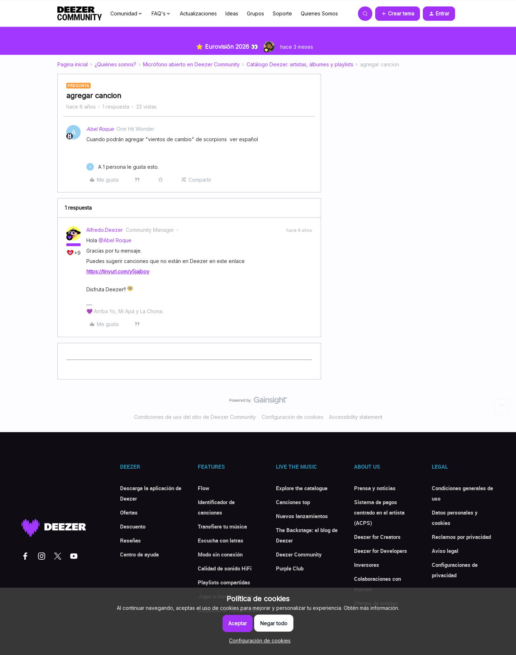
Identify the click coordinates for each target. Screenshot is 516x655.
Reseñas (130, 540)
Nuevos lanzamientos (302, 516)
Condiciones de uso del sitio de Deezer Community (195, 417)
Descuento (132, 526)
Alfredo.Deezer (104, 230)
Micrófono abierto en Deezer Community (191, 64)
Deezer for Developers (380, 550)
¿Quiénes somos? (115, 64)
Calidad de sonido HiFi (225, 568)
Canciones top (293, 502)
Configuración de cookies (292, 417)
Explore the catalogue (302, 488)
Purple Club (290, 568)
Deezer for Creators (377, 536)
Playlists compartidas (224, 582)
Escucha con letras (220, 540)
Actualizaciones (198, 13)
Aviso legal (445, 550)
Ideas (231, 13)
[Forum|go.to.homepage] (79, 13)
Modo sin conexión (220, 554)
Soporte (282, 13)
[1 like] (122, 167)
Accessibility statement (355, 417)
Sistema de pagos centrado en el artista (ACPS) (379, 512)
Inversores (366, 564)
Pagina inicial (72, 64)
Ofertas (129, 512)
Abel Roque (100, 129)
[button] (397, 13)
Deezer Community (299, 554)
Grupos (255, 13)
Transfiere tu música (222, 526)
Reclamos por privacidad (461, 536)
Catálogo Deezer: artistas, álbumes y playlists (300, 64)
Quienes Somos (319, 13)
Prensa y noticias (375, 488)
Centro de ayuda (139, 554)
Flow (203, 488)
